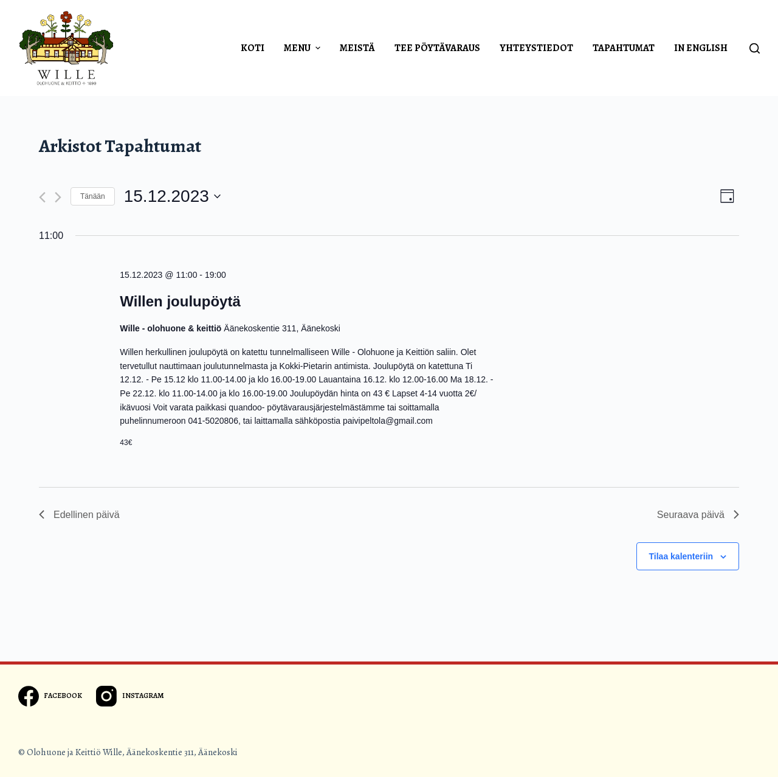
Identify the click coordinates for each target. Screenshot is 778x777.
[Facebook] (50, 696)
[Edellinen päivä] (42, 197)
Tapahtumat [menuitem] (624, 48)
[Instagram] (130, 696)
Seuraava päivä (698, 514)
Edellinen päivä (79, 514)
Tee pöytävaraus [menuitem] (437, 48)
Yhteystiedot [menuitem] (536, 48)
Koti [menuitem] (252, 48)
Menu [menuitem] (303, 48)
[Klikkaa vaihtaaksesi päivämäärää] (172, 196)
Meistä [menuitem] (357, 48)
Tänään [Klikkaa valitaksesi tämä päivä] (92, 196)
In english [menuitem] (701, 48)
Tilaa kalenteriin (681, 556)
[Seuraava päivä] (58, 197)
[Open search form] (754, 48)
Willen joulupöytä (180, 301)
